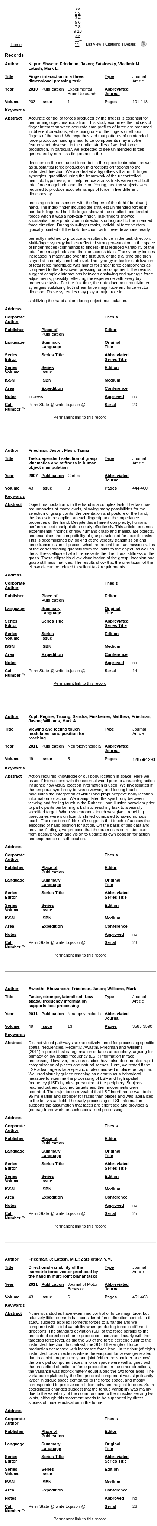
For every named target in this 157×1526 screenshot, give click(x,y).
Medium (112, 380)
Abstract (13, 118)
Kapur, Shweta (42, 64)
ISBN (46, 380)
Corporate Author (15, 319)
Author (12, 64)
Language (15, 342)
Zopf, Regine (41, 716)
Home (16, 44)
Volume (12, 101)
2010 (33, 89)
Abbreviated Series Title (117, 357)
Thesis (111, 317)
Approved (114, 396)
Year (9, 89)
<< (77, 9)
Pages (111, 101)
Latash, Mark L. (43, 68)
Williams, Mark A (59, 721)
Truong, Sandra (71, 716)
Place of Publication (52, 331)
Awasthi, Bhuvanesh (48, 988)
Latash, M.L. (66, 1259)
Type (109, 76)
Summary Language (51, 344)
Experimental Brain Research (82, 91)
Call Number (12, 406)
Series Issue (47, 369)
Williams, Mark (121, 988)
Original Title (112, 344)
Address (13, 309)
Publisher (14, 329)
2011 (33, 746)
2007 (33, 475)
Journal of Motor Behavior (83, 1286)
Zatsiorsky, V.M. (96, 1259)
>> (77, 35)
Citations (112, 44)
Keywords (15, 110)
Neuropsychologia (84, 746)
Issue (46, 101)
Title (9, 76)
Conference (116, 388)
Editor (110, 329)
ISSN (10, 380)
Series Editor (11, 357)
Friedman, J (40, 1259)
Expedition (52, 388)
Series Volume (12, 369)
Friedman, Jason (76, 64)
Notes (10, 396)
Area (9, 388)
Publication (52, 89)
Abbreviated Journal (117, 91)
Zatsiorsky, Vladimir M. (117, 64)
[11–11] (78, 42)
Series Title (52, 355)
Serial (110, 404)
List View (93, 44)
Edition (112, 367)
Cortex (74, 475)
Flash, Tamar (76, 450)
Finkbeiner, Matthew (109, 716)
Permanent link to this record (80, 417)
